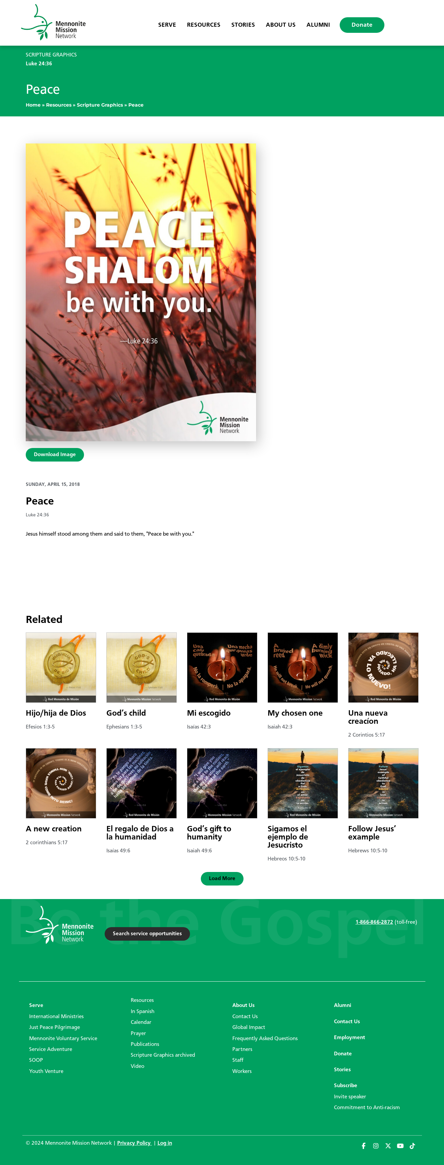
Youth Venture (46, 1071)
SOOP (36, 1060)
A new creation (54, 829)
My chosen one (295, 714)
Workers (242, 1071)
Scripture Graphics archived (163, 1055)
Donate (362, 25)
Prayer (138, 1033)
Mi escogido (209, 714)
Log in (164, 1143)
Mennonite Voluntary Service (63, 1038)
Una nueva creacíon (368, 718)
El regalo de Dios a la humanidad (140, 833)
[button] (222, 879)
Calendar (141, 1022)
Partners (242, 1049)
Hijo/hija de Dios (56, 714)
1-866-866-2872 (374, 922)
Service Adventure (50, 1049)
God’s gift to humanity (209, 833)
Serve (167, 25)
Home (33, 105)
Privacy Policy (134, 1143)
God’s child (126, 714)
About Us (281, 25)
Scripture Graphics (100, 105)
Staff (238, 1060)
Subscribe (345, 1086)
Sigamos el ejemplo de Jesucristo (288, 837)
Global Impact (248, 1027)
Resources (203, 25)
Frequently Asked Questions (265, 1038)
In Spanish (142, 1011)
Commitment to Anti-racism (367, 1108)
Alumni (318, 25)
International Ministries (56, 1017)
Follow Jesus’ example (372, 833)
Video (137, 1066)
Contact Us (245, 1017)
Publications (145, 1044)
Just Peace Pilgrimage (54, 1027)
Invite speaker (350, 1097)
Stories (243, 25)
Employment (349, 1037)
